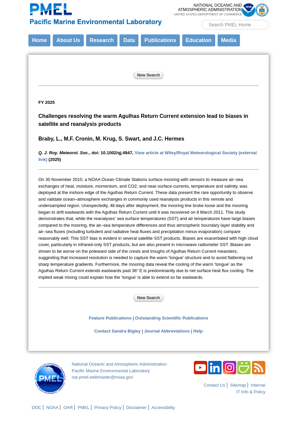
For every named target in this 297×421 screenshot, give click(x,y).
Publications (160, 40)
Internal (258, 385)
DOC (36, 407)
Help (198, 331)
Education (199, 40)
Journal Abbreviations (167, 331)
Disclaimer (136, 407)
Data (129, 40)
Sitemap (238, 385)
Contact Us (214, 385)
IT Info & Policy (250, 391)
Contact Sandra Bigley (117, 331)
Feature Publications (110, 318)
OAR (68, 407)
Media (228, 40)
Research (102, 40)
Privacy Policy (107, 407)
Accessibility (163, 407)
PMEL (83, 407)
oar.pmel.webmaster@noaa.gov (102, 377)
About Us (68, 40)
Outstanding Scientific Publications (171, 318)
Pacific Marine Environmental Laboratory (111, 370)
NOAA (52, 407)
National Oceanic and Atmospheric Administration (119, 364)
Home (39, 40)
